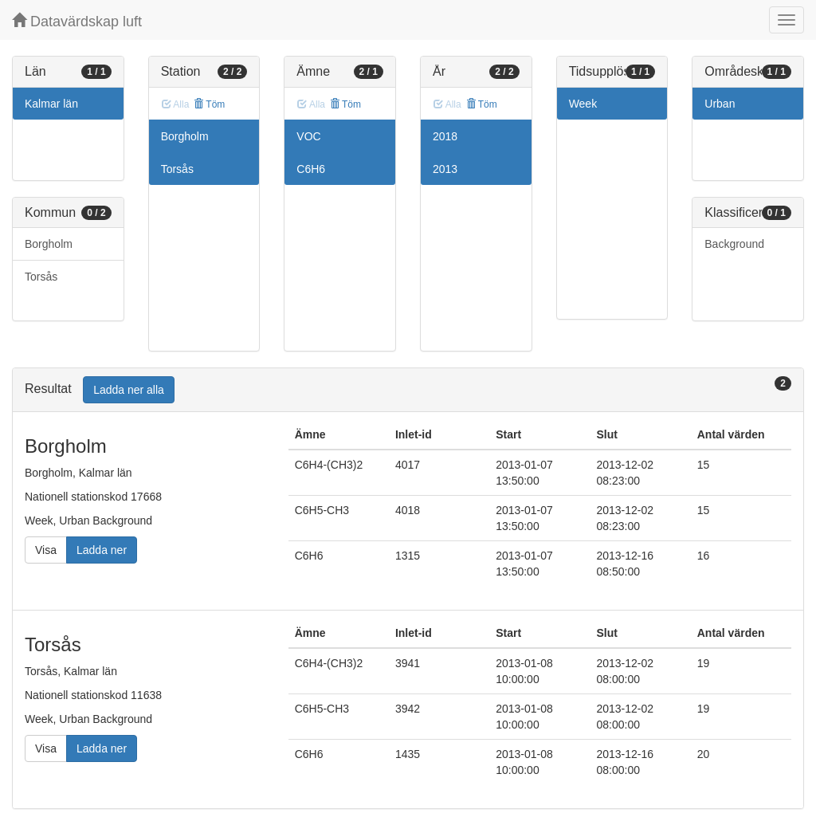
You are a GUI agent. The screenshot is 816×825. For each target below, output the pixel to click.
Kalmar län (51, 103)
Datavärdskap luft (77, 21)
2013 (445, 169)
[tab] (408, 390)
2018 (445, 136)
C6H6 (310, 169)
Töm (209, 104)
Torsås (41, 276)
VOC (308, 136)
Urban (719, 103)
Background (734, 244)
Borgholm (49, 244)
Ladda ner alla (128, 389)
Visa (46, 550)
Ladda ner (101, 550)
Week (583, 103)
